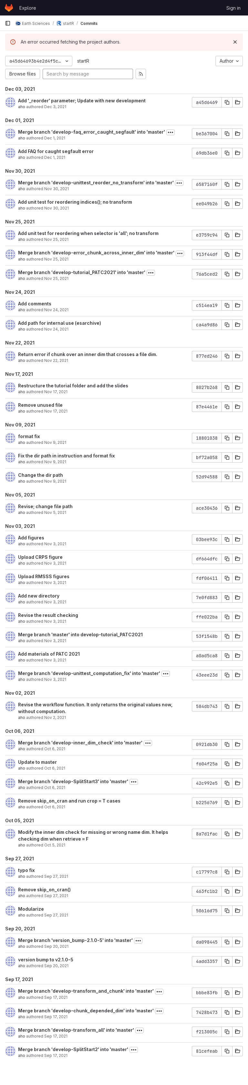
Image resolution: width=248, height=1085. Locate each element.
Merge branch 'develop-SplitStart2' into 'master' (73, 1049)
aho (21, 106)
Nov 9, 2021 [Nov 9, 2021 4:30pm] (55, 461)
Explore (27, 8)
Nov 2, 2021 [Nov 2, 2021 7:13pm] (55, 717)
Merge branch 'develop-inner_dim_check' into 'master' (80, 742)
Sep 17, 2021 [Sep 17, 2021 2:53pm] (55, 1036)
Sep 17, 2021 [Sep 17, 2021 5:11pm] (55, 997)
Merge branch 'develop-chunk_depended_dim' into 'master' (86, 1010)
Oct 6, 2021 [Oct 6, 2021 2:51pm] (54, 748)
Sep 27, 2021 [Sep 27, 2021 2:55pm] (56, 895)
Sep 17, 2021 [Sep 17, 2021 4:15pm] (55, 1016)
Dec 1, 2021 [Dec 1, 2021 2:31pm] (54, 138)
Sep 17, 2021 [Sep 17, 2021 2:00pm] (55, 1055)
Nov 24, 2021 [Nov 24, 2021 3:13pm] (56, 309)
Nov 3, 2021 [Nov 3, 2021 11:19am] (55, 679)
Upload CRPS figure (40, 557)
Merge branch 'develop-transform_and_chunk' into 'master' (86, 991)
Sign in (233, 8)
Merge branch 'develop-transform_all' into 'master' (76, 1030)
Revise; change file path (45, 506)
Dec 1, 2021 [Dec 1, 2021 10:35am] (54, 157)
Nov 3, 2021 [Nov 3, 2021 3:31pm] (55, 621)
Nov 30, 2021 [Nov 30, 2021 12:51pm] (56, 208)
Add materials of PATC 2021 (49, 654)
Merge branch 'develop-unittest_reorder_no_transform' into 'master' (96, 182)
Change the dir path (40, 475)
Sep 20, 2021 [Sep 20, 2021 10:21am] (56, 946)
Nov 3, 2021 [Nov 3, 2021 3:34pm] (55, 601)
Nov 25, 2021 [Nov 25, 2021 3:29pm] (56, 278)
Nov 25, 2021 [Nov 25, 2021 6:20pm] (56, 239)
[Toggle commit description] (170, 132)
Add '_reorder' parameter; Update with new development (82, 100)
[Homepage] (9, 8)
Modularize (31, 909)
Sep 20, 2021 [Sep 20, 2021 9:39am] (56, 965)
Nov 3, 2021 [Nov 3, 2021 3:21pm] (55, 640)
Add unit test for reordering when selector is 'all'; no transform (88, 233)
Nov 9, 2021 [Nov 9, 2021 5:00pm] (55, 442)
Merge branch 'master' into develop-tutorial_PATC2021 (80, 634)
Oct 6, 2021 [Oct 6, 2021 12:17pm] (54, 806)
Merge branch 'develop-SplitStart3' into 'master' (73, 781)
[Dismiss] (235, 42)
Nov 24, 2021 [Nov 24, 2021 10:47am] (56, 329)
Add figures (31, 537)
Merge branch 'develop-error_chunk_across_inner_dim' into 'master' (96, 252)
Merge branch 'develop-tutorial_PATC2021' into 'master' (81, 272)
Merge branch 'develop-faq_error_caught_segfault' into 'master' (91, 132)
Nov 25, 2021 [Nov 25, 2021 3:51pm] (56, 259)
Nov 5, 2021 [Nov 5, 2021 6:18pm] (55, 512)
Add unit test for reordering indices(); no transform (75, 202)
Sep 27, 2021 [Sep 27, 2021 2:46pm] (56, 915)
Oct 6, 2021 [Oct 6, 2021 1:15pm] (54, 768)
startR (83, 61)
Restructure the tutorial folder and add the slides (73, 385)
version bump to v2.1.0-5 (45, 959)
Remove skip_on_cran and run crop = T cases (69, 801)
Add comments (34, 303)
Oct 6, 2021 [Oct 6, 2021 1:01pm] (54, 787)
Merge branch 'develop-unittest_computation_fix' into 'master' (89, 673)
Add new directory (38, 596)
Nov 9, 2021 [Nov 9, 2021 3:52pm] (55, 481)
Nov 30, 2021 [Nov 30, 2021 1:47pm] (56, 188)
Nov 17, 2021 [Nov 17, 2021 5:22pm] (55, 391)
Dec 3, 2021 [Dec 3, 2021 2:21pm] (55, 106)
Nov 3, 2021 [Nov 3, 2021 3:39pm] (55, 543)
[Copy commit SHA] (227, 102)
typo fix (26, 870)
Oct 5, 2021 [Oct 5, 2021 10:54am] (54, 845)
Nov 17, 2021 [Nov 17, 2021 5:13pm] (55, 411)
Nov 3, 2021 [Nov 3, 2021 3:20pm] (55, 660)
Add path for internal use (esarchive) (59, 323)
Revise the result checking (48, 615)
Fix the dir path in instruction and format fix (66, 455)
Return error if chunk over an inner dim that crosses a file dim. (87, 354)
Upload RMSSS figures (43, 576)
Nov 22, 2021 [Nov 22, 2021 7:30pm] (56, 360)
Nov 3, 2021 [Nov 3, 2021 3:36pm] (55, 563)
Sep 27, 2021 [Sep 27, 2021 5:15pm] (56, 876)
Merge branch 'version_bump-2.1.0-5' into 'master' (75, 940)
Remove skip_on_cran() (44, 889)
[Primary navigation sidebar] (8, 23)
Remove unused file (40, 405)
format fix (29, 436)
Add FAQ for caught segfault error (56, 151)
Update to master (37, 762)
